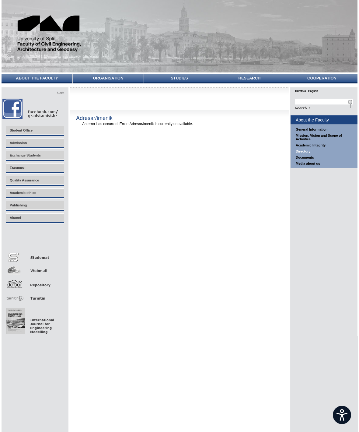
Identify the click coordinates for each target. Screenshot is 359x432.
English (313, 91)
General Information (312, 129)
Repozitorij (34, 282)
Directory (303, 151)
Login (60, 92)
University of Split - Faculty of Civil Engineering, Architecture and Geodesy (49, 34)
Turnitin (34, 296)
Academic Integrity (311, 145)
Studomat (34, 255)
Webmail (34, 268)
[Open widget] (342, 415)
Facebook (30, 108)
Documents (305, 157)
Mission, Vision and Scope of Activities (319, 137)
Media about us (308, 163)
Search (324, 107)
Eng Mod (29, 319)
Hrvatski (300, 91)
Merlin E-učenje (34, 241)
